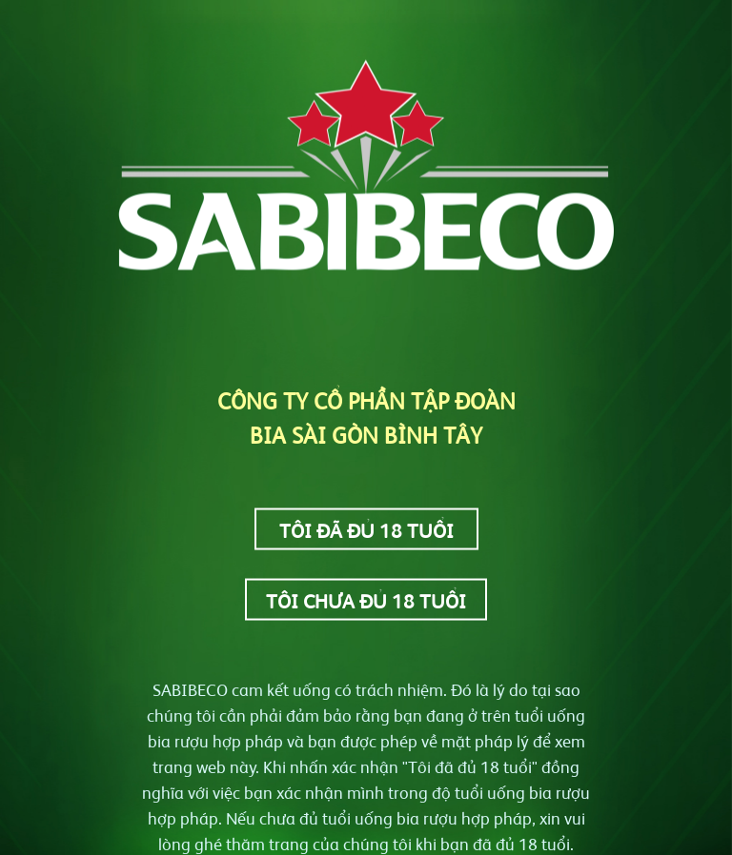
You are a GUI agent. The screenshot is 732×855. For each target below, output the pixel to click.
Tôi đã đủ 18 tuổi (366, 529)
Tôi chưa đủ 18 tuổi (366, 600)
